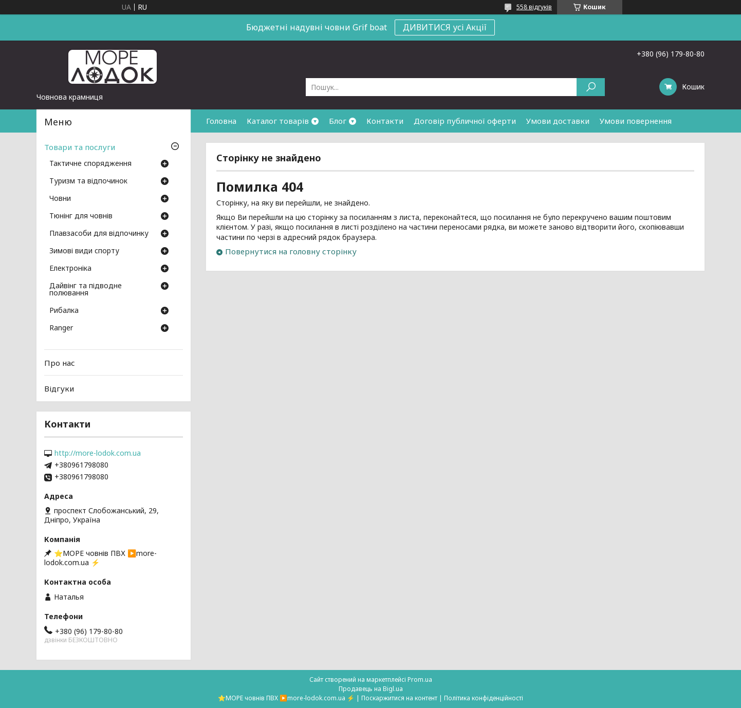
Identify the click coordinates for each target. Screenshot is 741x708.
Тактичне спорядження (90, 164)
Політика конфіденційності (483, 698)
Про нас (59, 363)
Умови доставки (557, 121)
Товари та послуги (79, 147)
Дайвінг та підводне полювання (85, 289)
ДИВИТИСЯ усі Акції (445, 27)
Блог (337, 121)
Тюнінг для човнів (81, 216)
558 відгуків (534, 7)
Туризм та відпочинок (88, 181)
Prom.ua (419, 679)
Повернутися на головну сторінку (291, 251)
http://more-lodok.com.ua (97, 453)
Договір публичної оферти (465, 121)
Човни (60, 199)
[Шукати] (591, 87)
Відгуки (59, 388)
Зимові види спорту (84, 251)
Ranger (61, 328)
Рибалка (64, 311)
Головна (221, 121)
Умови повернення (636, 121)
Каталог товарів (278, 121)
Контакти (384, 121)
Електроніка (70, 269)
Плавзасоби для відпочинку (99, 234)
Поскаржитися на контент (399, 698)
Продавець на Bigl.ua (371, 688)
